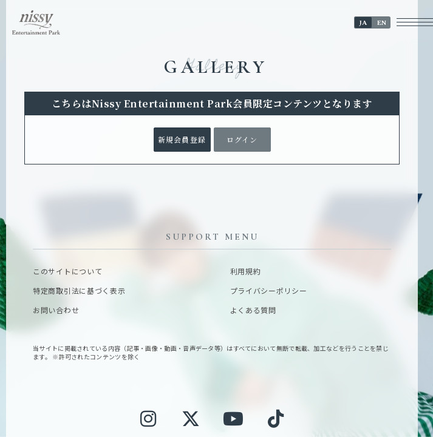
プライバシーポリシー (268, 290)
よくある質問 (253, 310)
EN (381, 23)
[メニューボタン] (415, 22)
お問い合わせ (56, 310)
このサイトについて (67, 271)
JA (363, 23)
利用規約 (245, 271)
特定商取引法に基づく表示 (79, 290)
